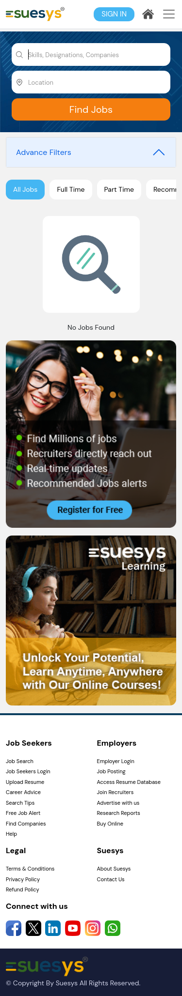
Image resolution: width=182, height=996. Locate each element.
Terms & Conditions (30, 868)
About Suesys (114, 868)
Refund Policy (22, 889)
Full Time (70, 189)
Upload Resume (25, 782)
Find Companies (26, 823)
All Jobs (25, 189)
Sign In (114, 14)
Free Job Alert (23, 813)
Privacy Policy (23, 879)
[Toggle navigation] (169, 14)
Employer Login (115, 761)
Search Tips (20, 802)
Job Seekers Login (28, 771)
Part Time (119, 189)
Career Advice (23, 792)
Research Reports (118, 813)
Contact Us (111, 879)
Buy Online (110, 823)
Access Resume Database (129, 782)
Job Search (19, 761)
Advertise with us (118, 802)
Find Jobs (91, 109)
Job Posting (111, 771)
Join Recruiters (115, 792)
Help (11, 833)
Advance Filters (43, 152)
